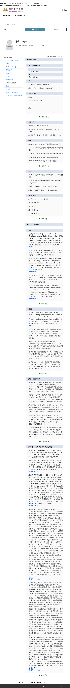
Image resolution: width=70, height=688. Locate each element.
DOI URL (32, 247)
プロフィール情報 (12, 60)
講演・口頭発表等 (12, 92)
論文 (7, 86)
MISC (8, 89)
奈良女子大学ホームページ (39, 683)
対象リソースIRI (34, 471)
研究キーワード (11, 67)
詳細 (56, 30)
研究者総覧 (7, 15)
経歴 (7, 73)
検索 (35, 30)
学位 (7, 64)
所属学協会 (9, 80)
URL (30, 272)
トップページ (19, 683)
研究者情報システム (21, 15)
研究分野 (9, 70)
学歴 (7, 76)
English (64, 10)
